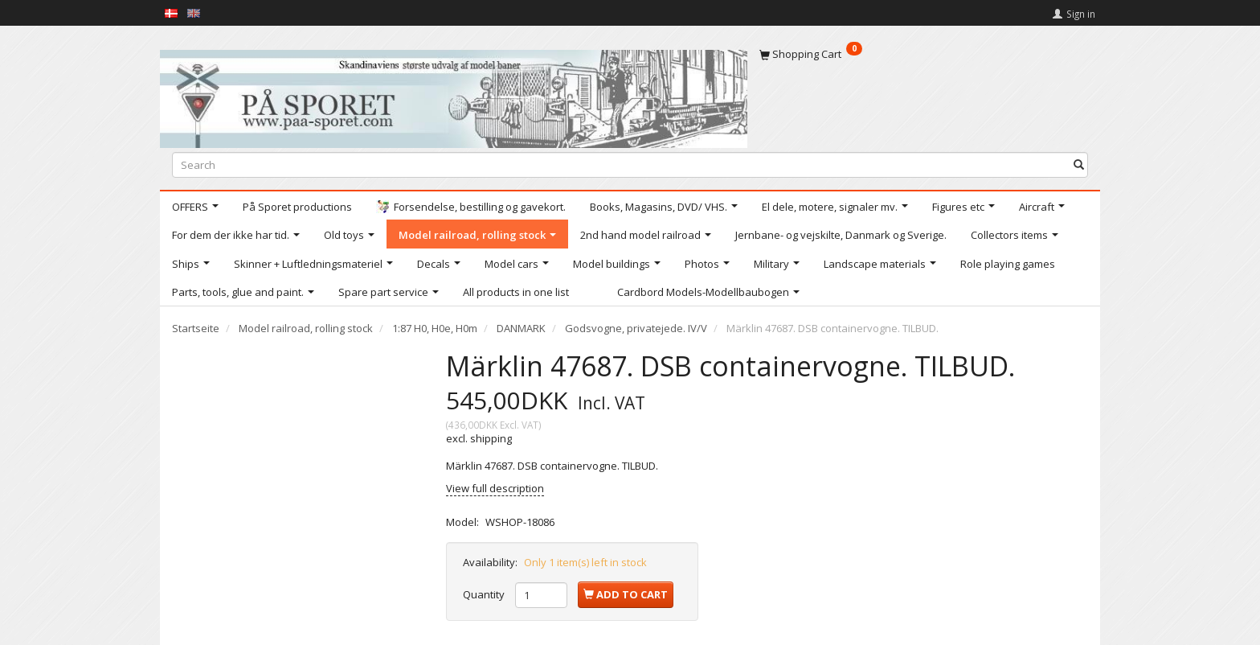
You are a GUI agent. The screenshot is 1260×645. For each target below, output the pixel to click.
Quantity (485, 594)
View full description (495, 488)
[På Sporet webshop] (453, 95)
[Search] (1079, 164)
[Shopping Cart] (923, 54)
